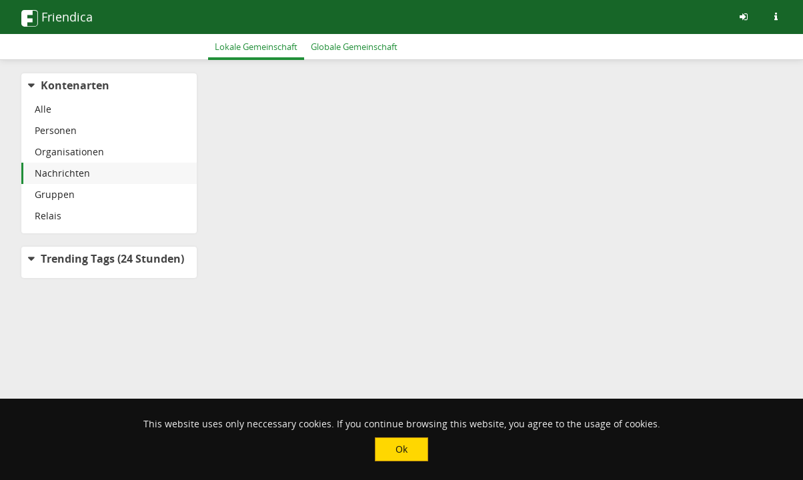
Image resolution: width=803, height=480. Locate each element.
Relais (48, 215)
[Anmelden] (744, 16)
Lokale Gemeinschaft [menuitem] (256, 47)
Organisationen (69, 151)
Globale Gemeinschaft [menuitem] (354, 47)
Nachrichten (62, 173)
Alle (43, 109)
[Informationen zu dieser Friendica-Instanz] (776, 16)
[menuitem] (109, 109)
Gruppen (55, 194)
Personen (56, 130)
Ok (401, 449)
